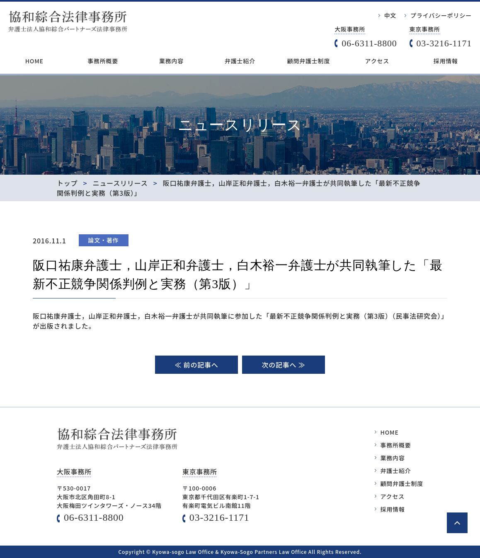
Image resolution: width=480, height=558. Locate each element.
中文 (390, 15)
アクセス (377, 61)
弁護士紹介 (240, 61)
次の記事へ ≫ (283, 365)
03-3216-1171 (444, 43)
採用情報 (446, 61)
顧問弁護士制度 (308, 61)
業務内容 (171, 61)
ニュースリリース (120, 183)
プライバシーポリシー (441, 15)
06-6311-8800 (369, 43)
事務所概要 (102, 61)
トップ (67, 183)
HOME (34, 61)
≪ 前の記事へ (196, 365)
